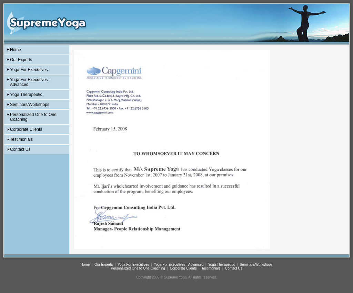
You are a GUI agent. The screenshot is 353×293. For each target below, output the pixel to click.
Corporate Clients (26, 129)
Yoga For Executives (29, 69)
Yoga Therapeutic (26, 94)
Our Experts (21, 59)
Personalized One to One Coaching (138, 268)
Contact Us (20, 149)
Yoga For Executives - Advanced (178, 264)
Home (15, 49)
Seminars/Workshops (29, 104)
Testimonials (21, 139)
